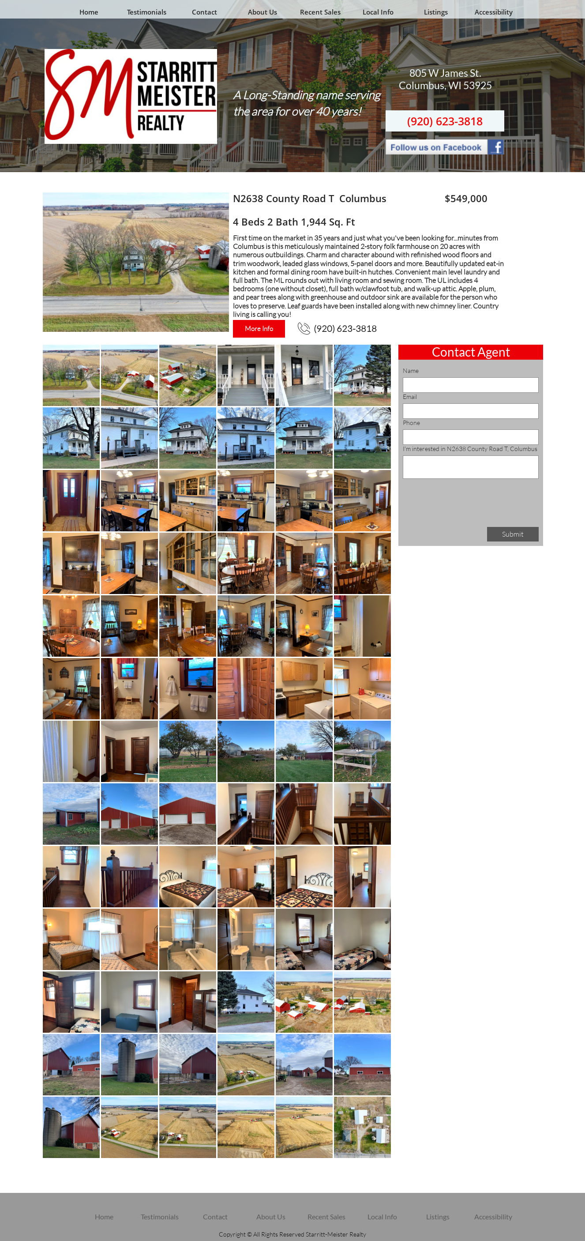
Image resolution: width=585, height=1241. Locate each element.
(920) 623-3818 (445, 120)
